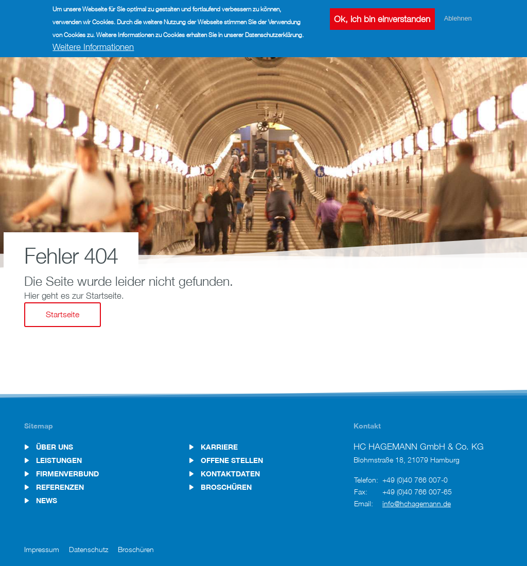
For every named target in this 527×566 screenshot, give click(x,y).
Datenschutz (88, 549)
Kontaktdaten (230, 473)
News (46, 500)
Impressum (41, 549)
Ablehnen (458, 16)
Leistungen (59, 460)
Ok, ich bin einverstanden (382, 17)
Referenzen (60, 487)
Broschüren (226, 487)
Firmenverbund (67, 473)
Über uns (54, 447)
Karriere (219, 447)
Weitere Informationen (93, 45)
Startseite (62, 314)
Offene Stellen (232, 460)
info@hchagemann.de (416, 503)
